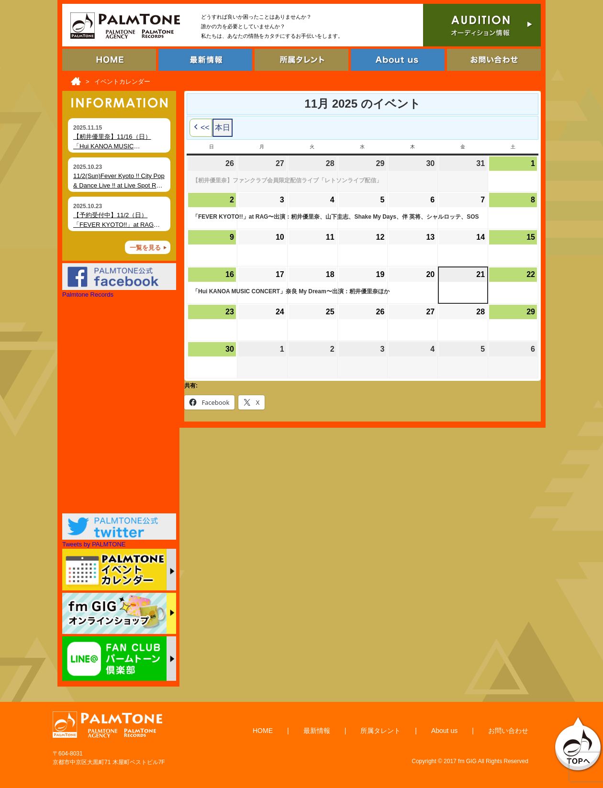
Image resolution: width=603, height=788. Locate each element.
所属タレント (380, 730)
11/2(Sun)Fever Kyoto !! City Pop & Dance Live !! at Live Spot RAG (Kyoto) (119, 185)
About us (444, 730)
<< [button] (201, 127)
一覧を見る (145, 247)
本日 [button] (222, 127)
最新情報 (316, 730)
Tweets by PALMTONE (93, 544)
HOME (263, 730)
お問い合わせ (508, 730)
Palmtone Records (87, 294)
